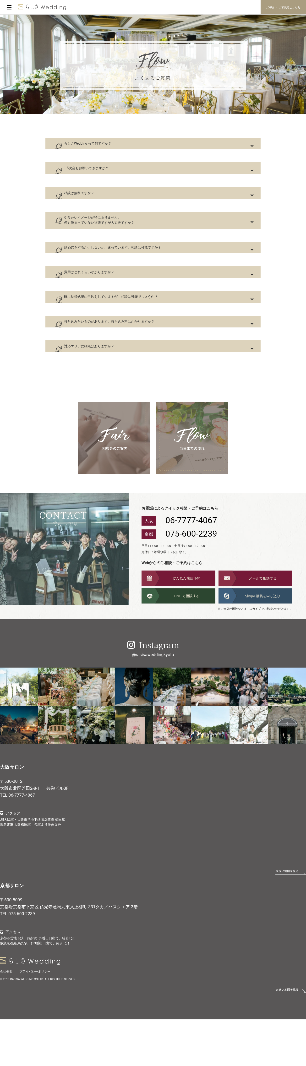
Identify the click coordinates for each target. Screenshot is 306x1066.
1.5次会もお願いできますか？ (104, 176)
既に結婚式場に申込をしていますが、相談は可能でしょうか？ (139, 331)
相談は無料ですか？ (93, 205)
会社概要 (6, 1018)
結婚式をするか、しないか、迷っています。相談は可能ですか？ (141, 272)
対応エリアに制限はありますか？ (107, 390)
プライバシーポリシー (34, 1018)
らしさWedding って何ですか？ (105, 146)
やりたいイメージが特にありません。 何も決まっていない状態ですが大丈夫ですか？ (122, 238)
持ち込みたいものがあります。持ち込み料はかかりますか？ (136, 361)
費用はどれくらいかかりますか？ (107, 301)
